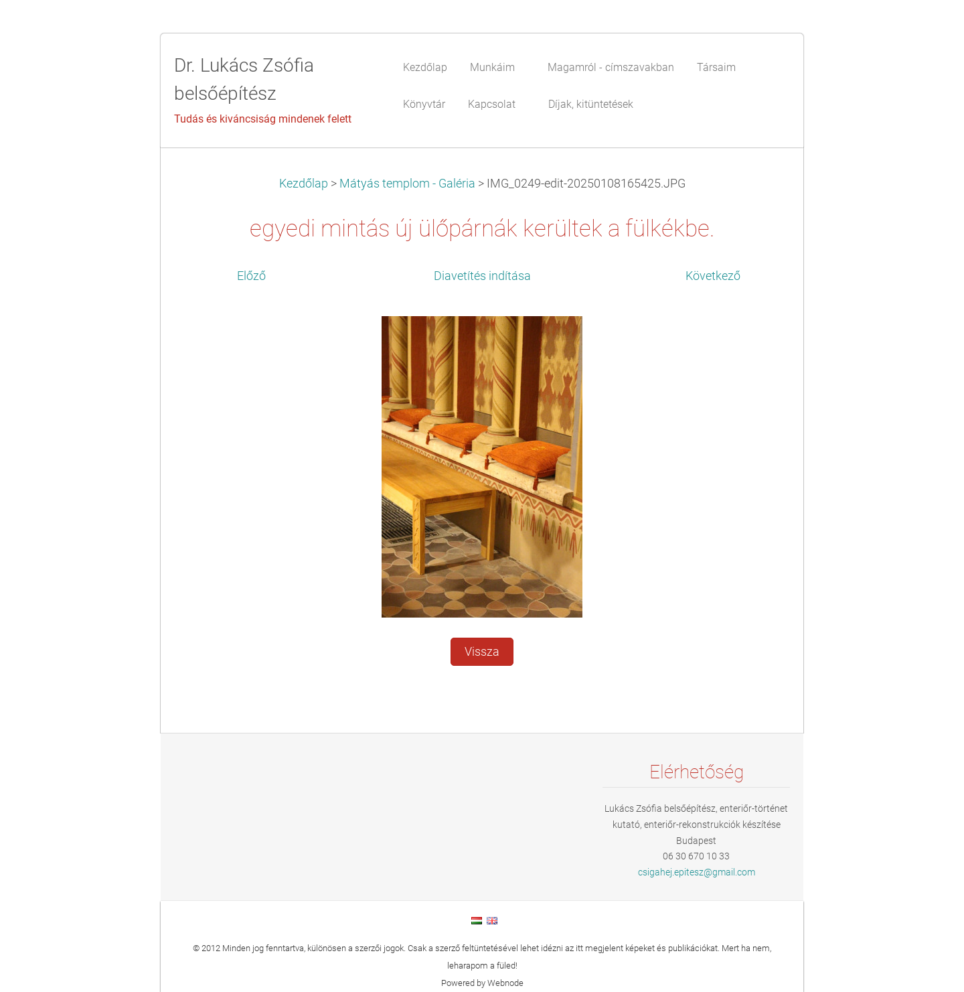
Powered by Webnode (482, 983)
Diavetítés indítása (482, 276)
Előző (251, 276)
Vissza (482, 651)
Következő (713, 276)
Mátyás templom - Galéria (407, 183)
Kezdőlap (303, 183)
